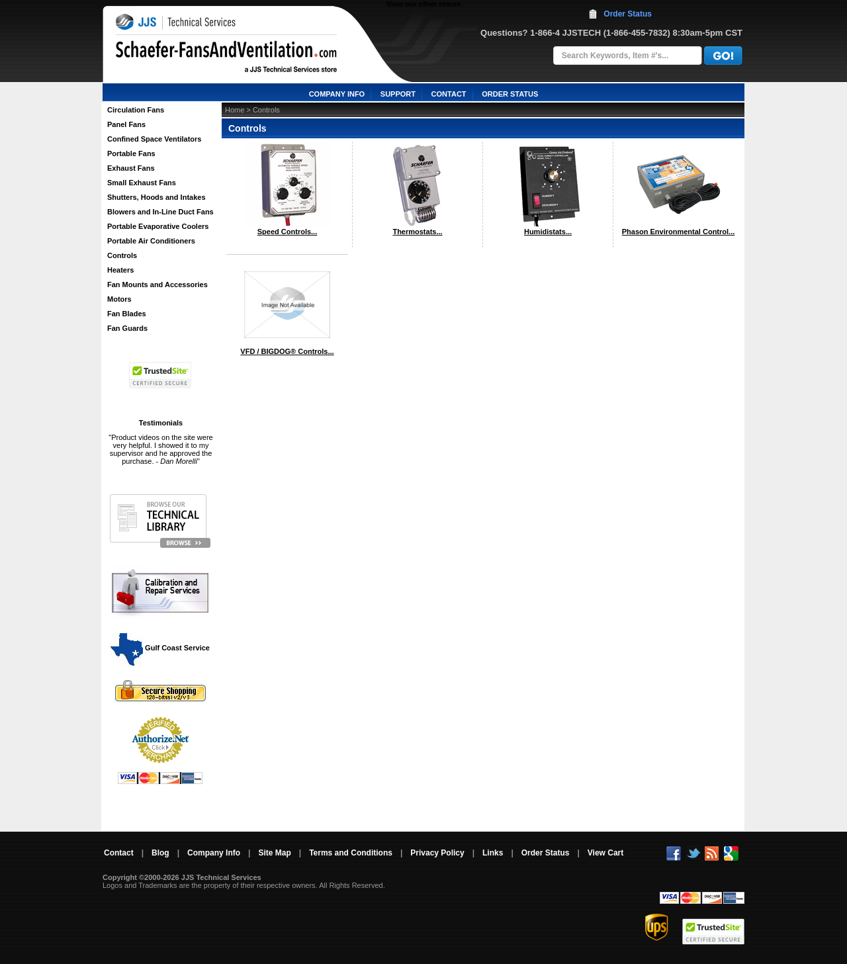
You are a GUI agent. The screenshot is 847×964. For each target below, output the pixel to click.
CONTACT (449, 94)
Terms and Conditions (350, 852)
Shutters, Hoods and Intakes (156, 197)
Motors (119, 299)
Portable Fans (131, 153)
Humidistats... (548, 232)
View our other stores (423, 4)
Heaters (120, 270)
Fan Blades (126, 314)
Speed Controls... (287, 232)
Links (492, 852)
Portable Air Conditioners (151, 241)
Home (234, 110)
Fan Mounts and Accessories (157, 284)
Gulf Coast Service (161, 648)
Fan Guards (127, 328)
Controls (122, 255)
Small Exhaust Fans (141, 183)
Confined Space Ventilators (154, 139)
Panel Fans (126, 124)
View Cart (605, 852)
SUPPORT (398, 94)
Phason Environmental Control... (678, 232)
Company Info (213, 852)
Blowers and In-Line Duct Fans (160, 212)
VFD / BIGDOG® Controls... (287, 351)
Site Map (274, 852)
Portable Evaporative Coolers (157, 226)
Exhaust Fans (131, 168)
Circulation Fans (135, 110)
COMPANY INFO (337, 94)
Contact (119, 852)
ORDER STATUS (510, 94)
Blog (160, 852)
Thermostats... (417, 232)
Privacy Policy (437, 852)
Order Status (627, 14)
